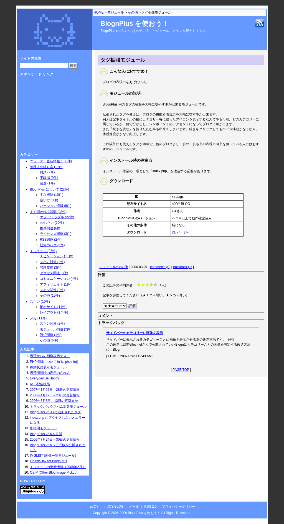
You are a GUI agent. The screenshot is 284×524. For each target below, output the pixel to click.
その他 (133, 12)
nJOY (94, 506)
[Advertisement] (166, 251)
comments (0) (160, 267)
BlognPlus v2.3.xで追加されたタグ (55, 412)
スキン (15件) (40, 302)
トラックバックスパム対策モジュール (58, 407)
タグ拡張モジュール (122, 60)
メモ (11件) (38, 318)
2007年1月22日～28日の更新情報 (55, 390)
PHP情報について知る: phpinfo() (54, 362)
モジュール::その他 (113, 267)
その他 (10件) (50, 295)
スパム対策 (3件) (52, 262)
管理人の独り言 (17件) (46, 167)
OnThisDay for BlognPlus (48, 461)
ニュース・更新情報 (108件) (51, 161)
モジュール (115, 12)
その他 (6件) (49, 340)
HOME (99, 12)
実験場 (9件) (49, 178)
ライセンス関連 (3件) (56, 234)
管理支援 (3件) (51, 267)
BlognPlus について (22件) (49, 189)
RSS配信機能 (40, 384)
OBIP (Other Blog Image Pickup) (54, 472)
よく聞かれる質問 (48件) (48, 212)
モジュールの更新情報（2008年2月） (58, 467)
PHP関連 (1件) (51, 335)
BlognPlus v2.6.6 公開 (46, 434)
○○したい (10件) (52, 223)
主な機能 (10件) (51, 195)
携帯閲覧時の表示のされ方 (50, 373)
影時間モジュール (43, 428)
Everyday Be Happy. (45, 378)
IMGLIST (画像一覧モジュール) (53, 456)
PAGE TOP (181, 370)
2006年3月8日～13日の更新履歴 (54, 401)
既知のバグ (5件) (52, 245)
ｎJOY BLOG (113, 506)
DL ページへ (181, 232)
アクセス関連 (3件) (54, 273)
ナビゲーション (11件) (56, 256)
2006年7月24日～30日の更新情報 (55, 439)
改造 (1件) (47, 183)
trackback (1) (182, 267)
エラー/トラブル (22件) (57, 217)
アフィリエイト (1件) (56, 284)
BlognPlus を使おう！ (134, 23)
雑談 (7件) (47, 172)
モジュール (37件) (43, 251)
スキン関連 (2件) (52, 290)
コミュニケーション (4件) (59, 279)
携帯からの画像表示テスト (50, 356)
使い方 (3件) (49, 200)
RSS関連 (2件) (51, 240)
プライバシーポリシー (178, 506)
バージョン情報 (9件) (56, 206)
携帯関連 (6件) (51, 228)
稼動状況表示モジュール (48, 367)
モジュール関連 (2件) (56, 329)
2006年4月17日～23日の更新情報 (55, 395)
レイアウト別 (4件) (54, 312)
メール (134, 506)
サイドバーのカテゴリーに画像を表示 (134, 333)
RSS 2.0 (150, 506)
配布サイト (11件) (53, 307)
